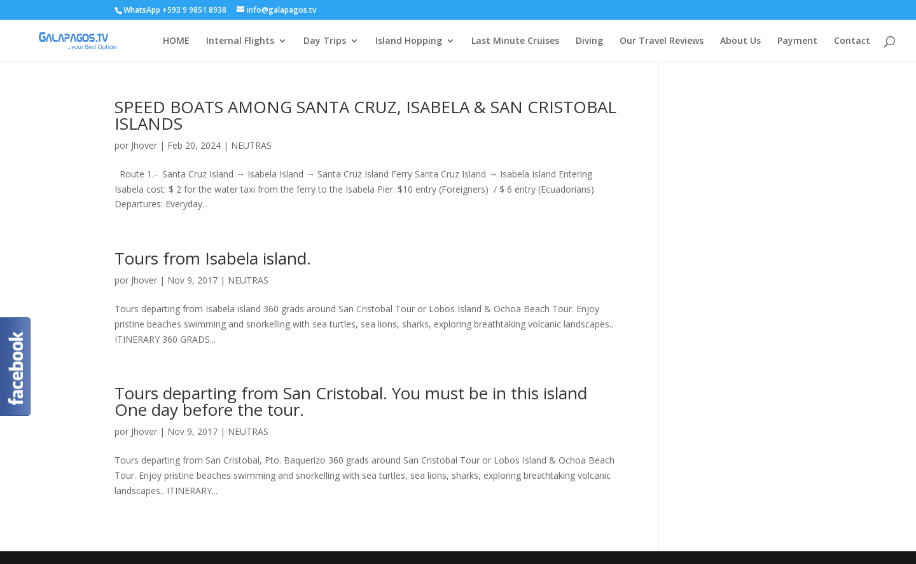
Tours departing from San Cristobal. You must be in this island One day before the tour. (350, 401)
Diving (589, 41)
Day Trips (324, 41)
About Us (740, 41)
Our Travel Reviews (662, 41)
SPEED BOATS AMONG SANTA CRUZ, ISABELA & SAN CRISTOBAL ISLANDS (365, 115)
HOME (176, 41)
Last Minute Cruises (515, 41)
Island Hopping (408, 41)
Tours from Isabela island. (212, 258)
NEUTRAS (251, 145)
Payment (797, 41)
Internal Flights (240, 41)
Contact (852, 41)
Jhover (144, 145)
